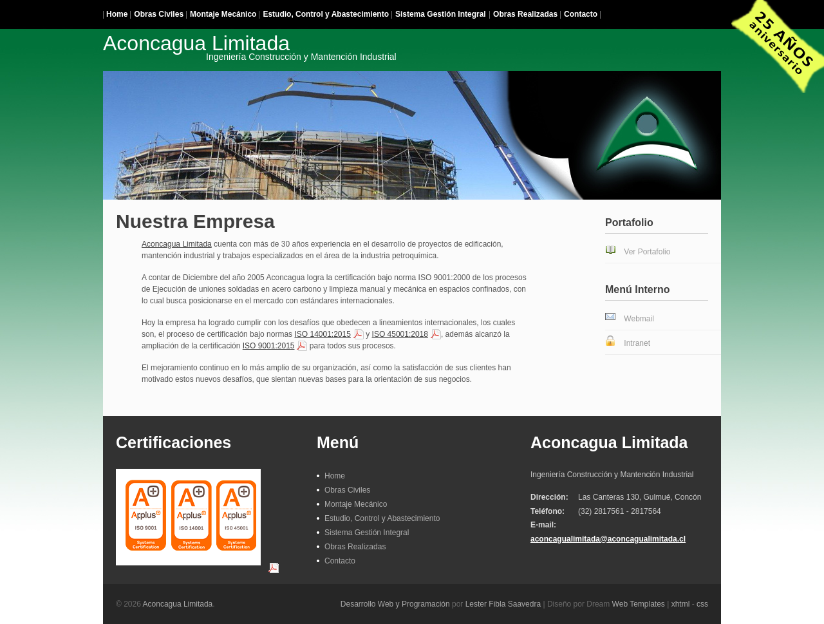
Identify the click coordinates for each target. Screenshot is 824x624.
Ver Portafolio (647, 251)
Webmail (638, 318)
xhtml (680, 604)
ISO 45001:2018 (400, 334)
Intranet (637, 343)
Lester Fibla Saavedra (503, 604)
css (702, 604)
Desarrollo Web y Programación (395, 604)
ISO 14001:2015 (322, 334)
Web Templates (638, 604)
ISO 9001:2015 (269, 345)
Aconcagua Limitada (177, 244)
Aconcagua (250, 46)
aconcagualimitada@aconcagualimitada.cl (608, 539)
